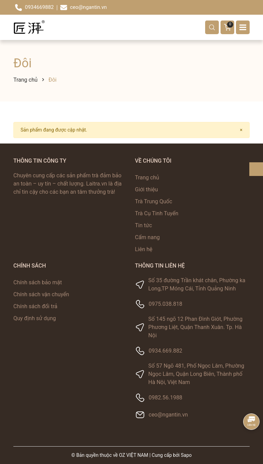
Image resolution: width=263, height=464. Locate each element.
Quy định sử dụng (34, 318)
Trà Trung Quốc (153, 201)
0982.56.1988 (165, 397)
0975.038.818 (165, 304)
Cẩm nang (147, 237)
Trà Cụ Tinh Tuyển (156, 213)
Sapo (186, 455)
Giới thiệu (146, 189)
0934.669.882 (165, 350)
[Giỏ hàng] (227, 27)
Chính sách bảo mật (37, 282)
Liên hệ (143, 249)
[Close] (241, 130)
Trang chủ (147, 177)
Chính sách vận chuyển (41, 294)
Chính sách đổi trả (35, 306)
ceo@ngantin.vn (168, 414)
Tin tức (143, 225)
